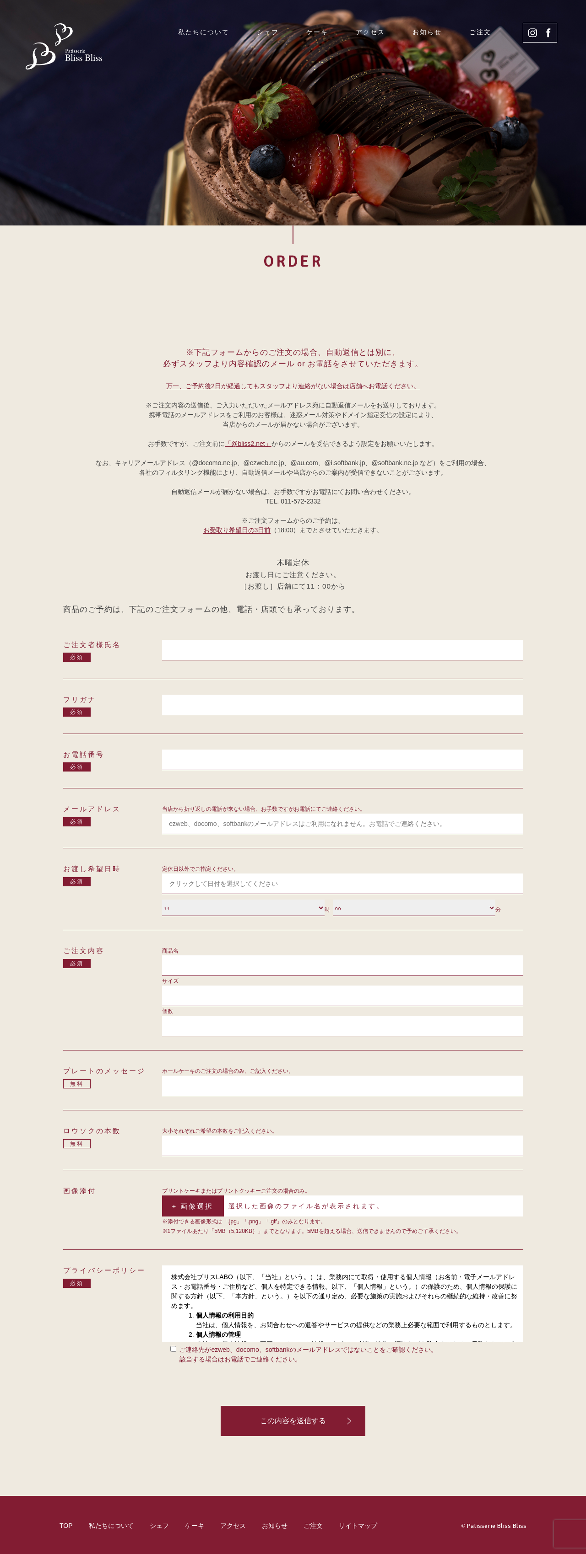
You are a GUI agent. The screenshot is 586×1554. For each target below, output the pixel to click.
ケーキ (317, 32)
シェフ (268, 32)
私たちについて (203, 32)
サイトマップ (358, 1525)
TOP (66, 1525)
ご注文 (480, 32)
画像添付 (79, 1191)
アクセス (370, 32)
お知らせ (427, 32)
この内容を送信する (293, 1421)
